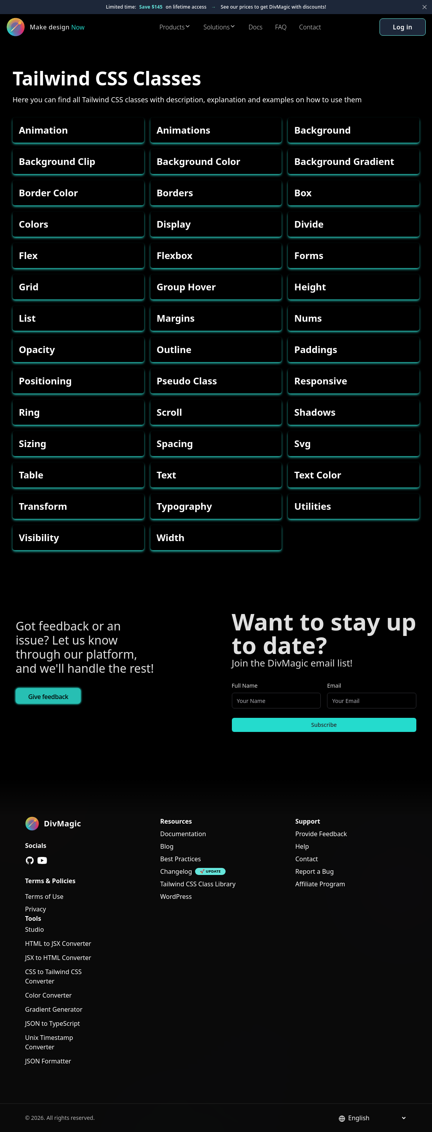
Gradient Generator (54, 1009)
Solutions (219, 27)
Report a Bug (314, 871)
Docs (255, 27)
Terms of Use (44, 896)
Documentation (183, 834)
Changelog (176, 871)
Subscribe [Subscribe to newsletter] (324, 724)
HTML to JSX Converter (58, 943)
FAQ (280, 27)
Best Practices (180, 859)
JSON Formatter (48, 1061)
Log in (402, 27)
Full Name (245, 685)
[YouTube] (42, 860)
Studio (34, 929)
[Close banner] (424, 7)
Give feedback (48, 696)
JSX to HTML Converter (58, 957)
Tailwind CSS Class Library (197, 884)
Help (302, 846)
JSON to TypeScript (52, 1023)
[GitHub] (29, 860)
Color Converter (48, 995)
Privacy (35, 909)
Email (334, 685)
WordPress (176, 896)
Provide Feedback (321, 834)
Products (175, 27)
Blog (167, 846)
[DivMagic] (53, 27)
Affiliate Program (320, 884)
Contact (310, 27)
